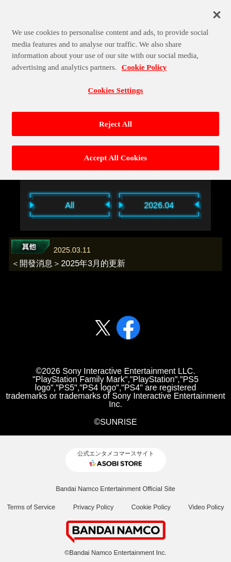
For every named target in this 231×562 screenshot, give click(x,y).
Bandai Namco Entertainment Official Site (115, 488)
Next (217, 205)
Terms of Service (31, 507)
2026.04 (159, 205)
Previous (14, 205)
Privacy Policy (93, 507)
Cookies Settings (115, 86)
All (70, 205)
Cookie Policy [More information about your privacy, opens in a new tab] (144, 63)
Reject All (115, 119)
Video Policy (206, 507)
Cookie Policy (151, 507)
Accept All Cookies (115, 154)
